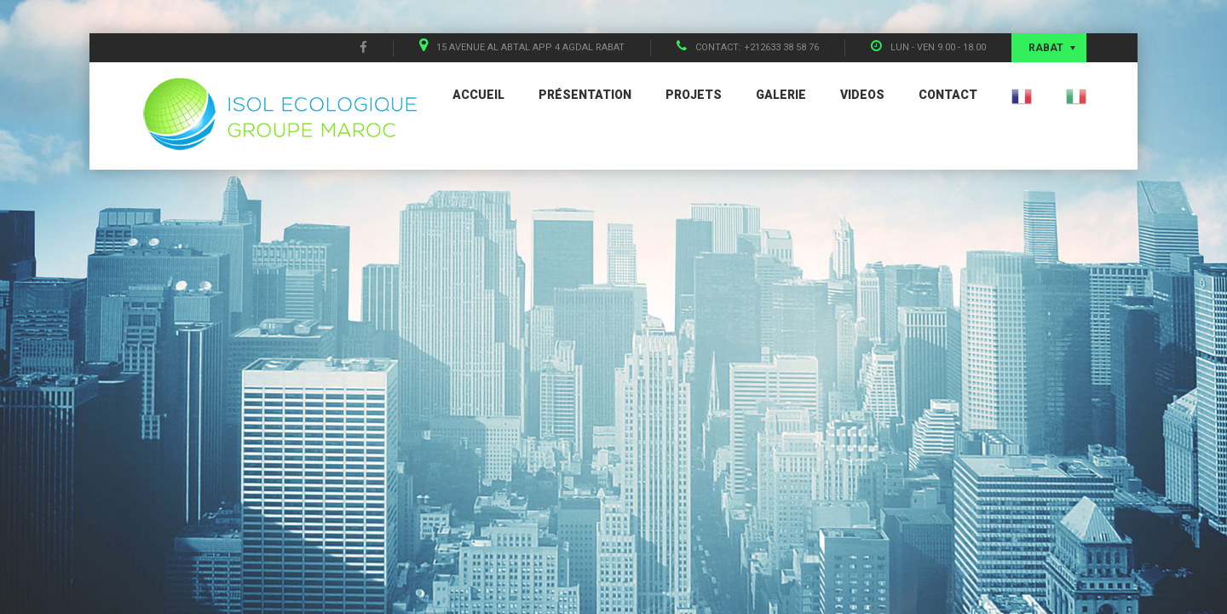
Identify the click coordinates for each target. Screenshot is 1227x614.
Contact (948, 94)
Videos (862, 94)
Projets (693, 94)
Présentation (585, 94)
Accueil (478, 94)
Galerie (781, 94)
